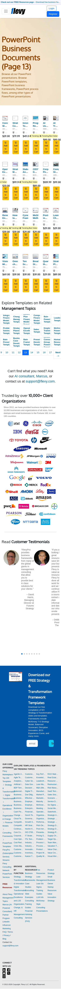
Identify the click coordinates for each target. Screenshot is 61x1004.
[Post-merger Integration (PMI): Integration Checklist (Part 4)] (45, 210)
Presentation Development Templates (37, 342)
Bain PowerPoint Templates (47, 319)
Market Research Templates (41, 795)
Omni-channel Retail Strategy (17, 265)
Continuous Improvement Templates (19, 829)
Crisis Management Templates (19, 846)
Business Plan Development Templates (19, 801)
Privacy (7, 935)
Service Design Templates (53, 801)
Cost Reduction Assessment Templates (19, 842)
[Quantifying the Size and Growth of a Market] (45, 256)
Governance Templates (30, 819)
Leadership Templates (57, 319)
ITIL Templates (30, 839)
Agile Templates (19, 777)
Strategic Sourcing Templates (53, 822)
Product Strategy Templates (41, 849)
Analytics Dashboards (19, 781)
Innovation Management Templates (30, 849)
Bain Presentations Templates (6, 342)
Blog (4, 939)
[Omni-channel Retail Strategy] (15, 256)
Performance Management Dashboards (41, 822)
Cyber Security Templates (30, 781)
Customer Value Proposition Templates (30, 774)
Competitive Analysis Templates (19, 825)
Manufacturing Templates (41, 791)
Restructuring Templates (53, 784)
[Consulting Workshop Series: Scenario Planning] (5, 118)
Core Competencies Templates (19, 832)
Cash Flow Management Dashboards (19, 812)
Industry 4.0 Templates (30, 842)
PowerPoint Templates (7, 843)
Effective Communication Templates (30, 798)
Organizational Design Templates (41, 819)
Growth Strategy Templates (30, 822)
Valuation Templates (53, 846)
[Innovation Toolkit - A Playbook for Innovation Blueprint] (25, 118)
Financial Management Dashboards (30, 812)
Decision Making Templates (30, 788)
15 (38, 352)
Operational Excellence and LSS (18, 897)
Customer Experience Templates (19, 849)
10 (6, 352)
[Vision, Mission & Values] (5, 256)
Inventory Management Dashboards (30, 853)
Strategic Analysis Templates (53, 815)
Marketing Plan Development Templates (41, 798)
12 (19, 352)
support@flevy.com (40, 381)
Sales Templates (37, 330)
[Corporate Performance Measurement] (45, 164)
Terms (10, 932)
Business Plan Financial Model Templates (26, 319)
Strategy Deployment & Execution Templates (53, 825)
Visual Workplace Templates (53, 856)
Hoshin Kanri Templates (30, 829)
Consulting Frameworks (7, 832)
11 (13, 352)
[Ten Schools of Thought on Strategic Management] (25, 256)
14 (31, 352)
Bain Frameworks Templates (26, 342)
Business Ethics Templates (19, 795)
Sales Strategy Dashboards (53, 795)
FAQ (4, 932)
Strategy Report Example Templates (53, 832)
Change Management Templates (16, 319)
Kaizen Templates (30, 856)
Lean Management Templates (41, 784)
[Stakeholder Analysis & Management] (25, 164)
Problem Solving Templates (6, 330)
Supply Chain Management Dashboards (53, 836)
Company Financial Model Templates (37, 319)
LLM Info (40, 897)
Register (53, 14)
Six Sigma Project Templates (53, 805)
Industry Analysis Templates (30, 846)
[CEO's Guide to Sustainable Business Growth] (35, 164)
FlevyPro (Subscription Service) (7, 853)
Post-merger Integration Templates (41, 829)
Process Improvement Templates (41, 842)
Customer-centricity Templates (30, 777)
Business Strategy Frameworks (30, 876)
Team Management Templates (53, 842)
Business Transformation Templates (19, 808)
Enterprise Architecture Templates (30, 808)
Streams (5, 860)
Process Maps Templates (41, 846)
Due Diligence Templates (30, 795)
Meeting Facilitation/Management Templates (41, 808)
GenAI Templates (30, 815)
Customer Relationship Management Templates (19, 856)
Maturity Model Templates (41, 801)
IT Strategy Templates (30, 836)
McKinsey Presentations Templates (41, 805)
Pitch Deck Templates (41, 825)
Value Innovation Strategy (51, 897)
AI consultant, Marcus (30, 376)
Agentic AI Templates (19, 774)
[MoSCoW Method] (35, 210)
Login (51, 8)
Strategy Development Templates (53, 829)
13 (25, 352)
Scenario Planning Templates (53, 798)
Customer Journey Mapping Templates (19, 853)
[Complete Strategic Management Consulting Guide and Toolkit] (56, 164)
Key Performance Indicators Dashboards (41, 774)
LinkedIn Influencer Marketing (6, 925)
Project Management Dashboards (41, 853)
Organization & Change (7, 815)
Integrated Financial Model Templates (6, 319)
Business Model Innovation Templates (19, 798)
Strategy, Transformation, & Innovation (20, 880)
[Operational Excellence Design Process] (5, 164)
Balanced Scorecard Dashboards (19, 791)
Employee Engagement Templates (30, 801)
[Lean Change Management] (56, 210)
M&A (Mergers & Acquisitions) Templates (41, 788)
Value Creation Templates (53, 853)
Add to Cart (6, 147)
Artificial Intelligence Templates (19, 784)
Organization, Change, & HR (19, 907)
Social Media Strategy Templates (53, 808)
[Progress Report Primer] (35, 118)
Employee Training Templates (47, 330)
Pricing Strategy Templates (41, 836)
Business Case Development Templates (16, 342)
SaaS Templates (53, 791)
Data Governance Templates (30, 784)
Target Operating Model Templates (53, 839)
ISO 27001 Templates (30, 832)
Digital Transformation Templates (30, 791)
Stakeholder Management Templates (53, 812)
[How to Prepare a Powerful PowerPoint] (15, 210)
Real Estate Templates (53, 777)
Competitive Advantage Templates (19, 822)
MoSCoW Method (38, 216)
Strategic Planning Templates (16, 330)
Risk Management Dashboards (53, 788)
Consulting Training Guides (29, 904)
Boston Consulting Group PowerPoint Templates (47, 342)
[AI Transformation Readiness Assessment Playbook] (56, 118)
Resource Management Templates (53, 781)
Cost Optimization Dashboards (19, 839)
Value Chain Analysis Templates (53, 849)
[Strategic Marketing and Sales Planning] (15, 164)
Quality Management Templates (41, 856)
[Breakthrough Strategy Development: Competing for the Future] (35, 256)
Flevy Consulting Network (6, 866)
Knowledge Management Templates (41, 777)
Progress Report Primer (38, 126)
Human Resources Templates (57, 342)
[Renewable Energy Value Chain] (5, 210)
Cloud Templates (19, 819)
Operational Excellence (7, 805)
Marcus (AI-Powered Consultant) (7, 908)
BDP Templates (19, 788)
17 (50, 352)
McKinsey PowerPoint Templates (57, 330)
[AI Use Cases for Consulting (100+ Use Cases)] (45, 118)
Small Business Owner (51, 880)
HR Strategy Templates (30, 825)
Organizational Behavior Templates (41, 815)
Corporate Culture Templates (19, 836)
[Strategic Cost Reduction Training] (15, 118)
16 (44, 352)
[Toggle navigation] (6, 11)
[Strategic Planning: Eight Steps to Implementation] (56, 256)
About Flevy (7, 894)
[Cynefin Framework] (25, 210)
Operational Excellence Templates (26, 330)
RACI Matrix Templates (53, 774)
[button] (22, 654)
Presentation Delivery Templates (41, 832)
